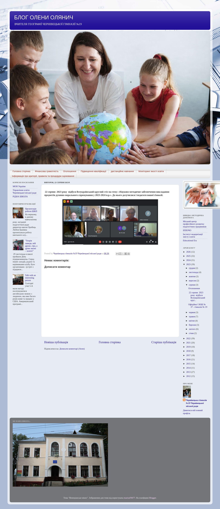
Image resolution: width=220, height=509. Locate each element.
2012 (188, 376)
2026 (188, 252)
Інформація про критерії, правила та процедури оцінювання (43, 176)
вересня (193, 280)
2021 (188, 342)
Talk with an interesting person (30, 278)
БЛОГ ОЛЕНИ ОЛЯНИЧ (43, 17)
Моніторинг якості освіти (151, 171)
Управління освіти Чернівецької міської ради (24, 191)
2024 (188, 260)
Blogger (152, 498)
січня (191, 333)
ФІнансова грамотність (47, 171)
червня (192, 312)
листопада (194, 272)
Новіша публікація (56, 342)
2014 (188, 368)
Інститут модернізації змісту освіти (193, 235)
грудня (192, 268)
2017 (188, 355)
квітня (192, 321)
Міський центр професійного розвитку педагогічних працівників (194, 224)
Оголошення (69, 171)
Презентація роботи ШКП (31, 210)
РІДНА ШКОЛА (20, 196)
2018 (188, 351)
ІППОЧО (187, 230)
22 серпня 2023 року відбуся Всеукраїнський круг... (196, 296)
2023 (188, 264)
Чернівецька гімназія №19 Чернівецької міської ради (196, 403)
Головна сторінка (21, 171)
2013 (188, 372)
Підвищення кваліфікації (93, 171)
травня (192, 316)
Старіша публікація (163, 342)
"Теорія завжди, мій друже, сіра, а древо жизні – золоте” (31, 245)
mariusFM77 (129, 498)
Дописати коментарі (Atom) (72, 349)
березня (193, 325)
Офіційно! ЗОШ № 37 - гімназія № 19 (197, 305)
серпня (192, 285)
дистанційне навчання (122, 171)
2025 (188, 256)
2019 (188, 347)
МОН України (19, 186)
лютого (192, 329)
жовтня (192, 276)
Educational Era (190, 240)
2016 (188, 359)
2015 (188, 363)
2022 (188, 338)
